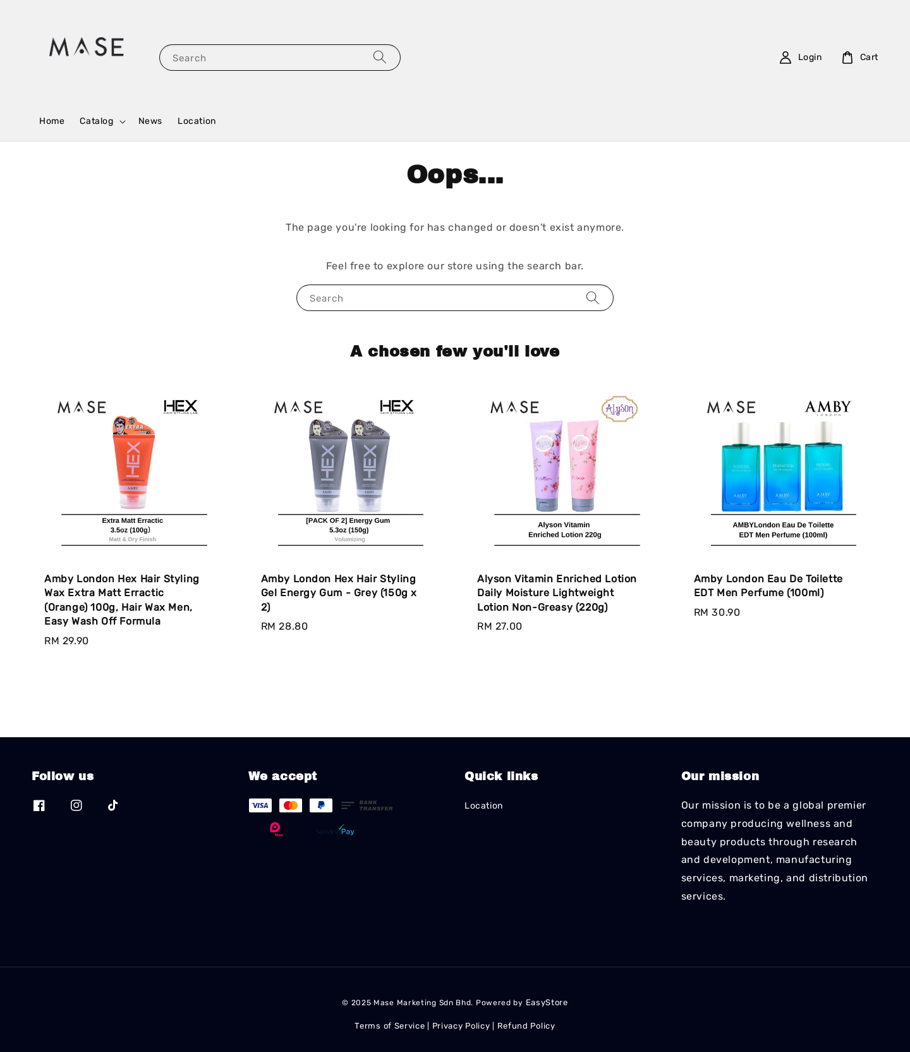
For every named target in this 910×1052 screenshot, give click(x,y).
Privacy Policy (461, 1026)
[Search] (380, 57)
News (150, 121)
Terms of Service (390, 1026)
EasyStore (547, 1002)
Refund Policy (526, 1026)
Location (197, 121)
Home (51, 121)
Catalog (96, 121)
